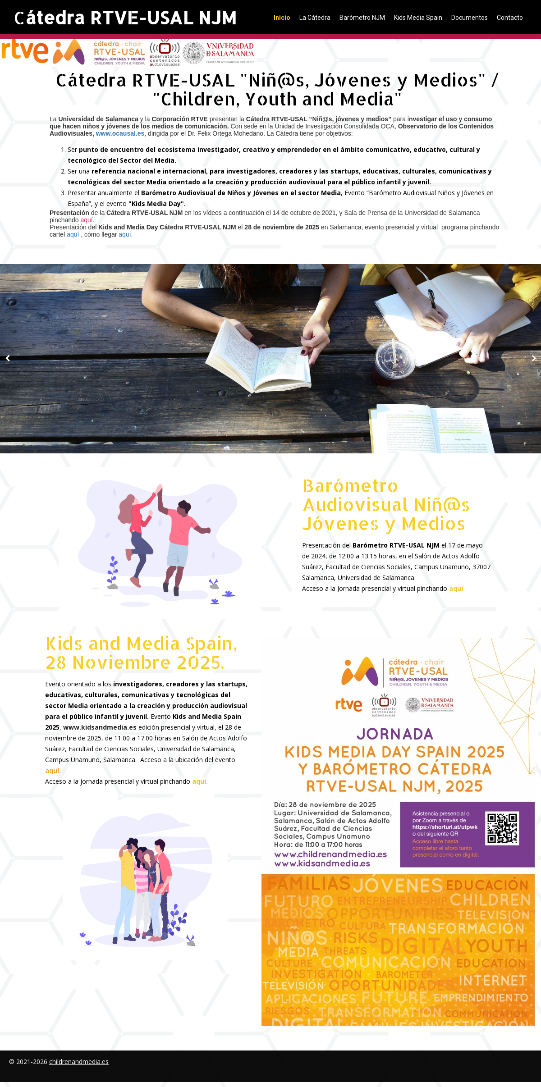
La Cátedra (314, 17)
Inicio (282, 17)
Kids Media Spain (418, 17)
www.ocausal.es (120, 133)
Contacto (510, 17)
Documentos (469, 17)
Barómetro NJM (362, 17)
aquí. (126, 234)
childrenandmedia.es (79, 1061)
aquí (74, 234)
